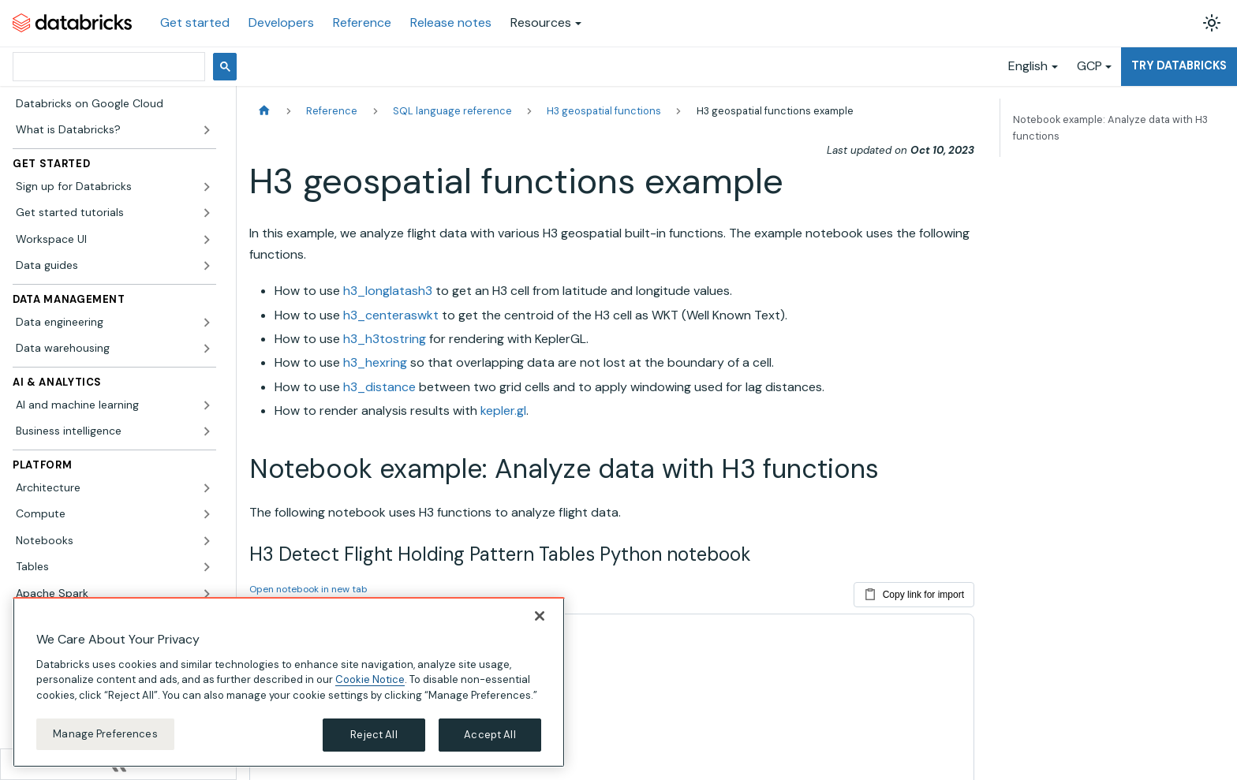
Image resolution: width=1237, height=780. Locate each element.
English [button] (1028, 66)
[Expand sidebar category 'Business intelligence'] (206, 431)
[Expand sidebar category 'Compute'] (206, 514)
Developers (281, 22)
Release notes (450, 22)
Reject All (373, 739)
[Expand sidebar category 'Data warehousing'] (206, 348)
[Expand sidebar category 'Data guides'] (206, 266)
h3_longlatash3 (387, 290)
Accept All (489, 739)
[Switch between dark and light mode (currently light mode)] (1211, 22)
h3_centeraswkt (391, 315)
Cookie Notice (370, 684)
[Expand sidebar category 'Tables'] (206, 567)
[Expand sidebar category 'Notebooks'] (206, 541)
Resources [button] (540, 22)
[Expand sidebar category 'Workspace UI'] (206, 240)
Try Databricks (1179, 65)
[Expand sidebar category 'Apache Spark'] (206, 594)
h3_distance (379, 387)
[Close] (539, 620)
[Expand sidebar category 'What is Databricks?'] (206, 130)
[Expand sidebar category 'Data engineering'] (206, 322)
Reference (362, 22)
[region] (289, 686)
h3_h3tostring (384, 338)
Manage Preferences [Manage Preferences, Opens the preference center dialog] (105, 738)
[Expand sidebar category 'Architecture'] (206, 488)
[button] (114, 187)
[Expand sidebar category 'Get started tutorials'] (206, 213)
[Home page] (264, 111)
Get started (195, 22)
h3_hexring (375, 362)
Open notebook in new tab (308, 589)
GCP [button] (1089, 66)
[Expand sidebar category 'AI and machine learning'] (206, 405)
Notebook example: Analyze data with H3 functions (1110, 128)
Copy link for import (914, 591)
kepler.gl (503, 410)
